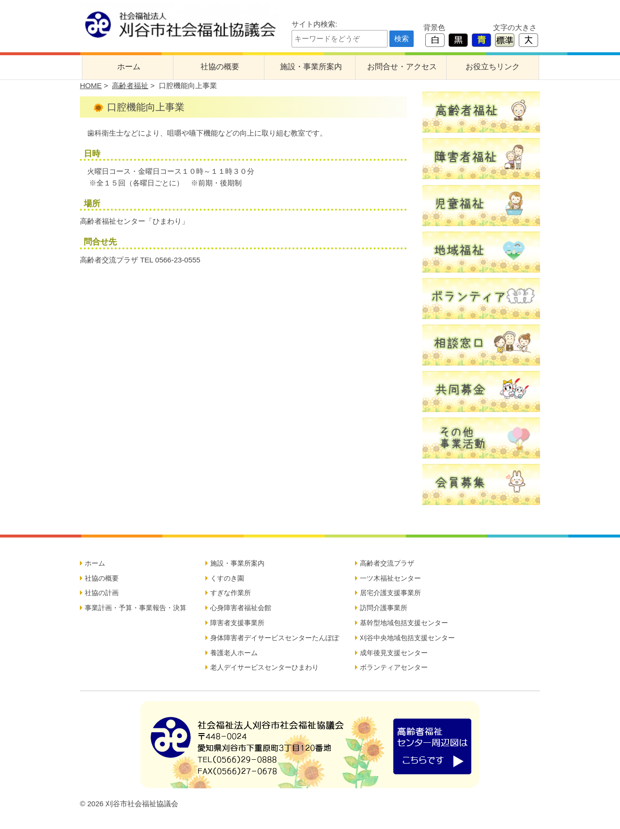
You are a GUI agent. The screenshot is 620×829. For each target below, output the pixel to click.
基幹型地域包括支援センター (404, 623)
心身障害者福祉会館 (240, 608)
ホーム (128, 66)
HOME (91, 85)
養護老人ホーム (234, 653)
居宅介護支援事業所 (390, 593)
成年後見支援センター (394, 653)
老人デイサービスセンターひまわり (264, 667)
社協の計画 (102, 593)
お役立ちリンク (492, 66)
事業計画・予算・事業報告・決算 (135, 608)
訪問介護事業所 (383, 608)
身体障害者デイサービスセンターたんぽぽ (274, 638)
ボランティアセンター (394, 667)
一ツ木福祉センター (390, 578)
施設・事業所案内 (311, 66)
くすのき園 (227, 578)
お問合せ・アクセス (402, 66)
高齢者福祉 (130, 85)
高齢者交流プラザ (387, 563)
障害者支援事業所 (237, 623)
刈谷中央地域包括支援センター (407, 638)
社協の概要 (220, 66)
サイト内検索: (314, 24)
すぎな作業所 (230, 593)
